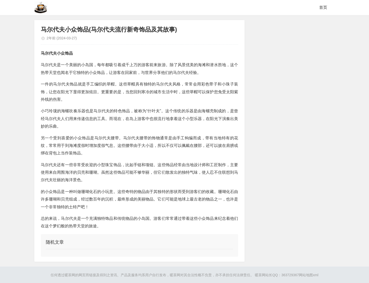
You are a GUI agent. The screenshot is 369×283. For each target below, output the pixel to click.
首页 (323, 7)
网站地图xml (308, 275)
